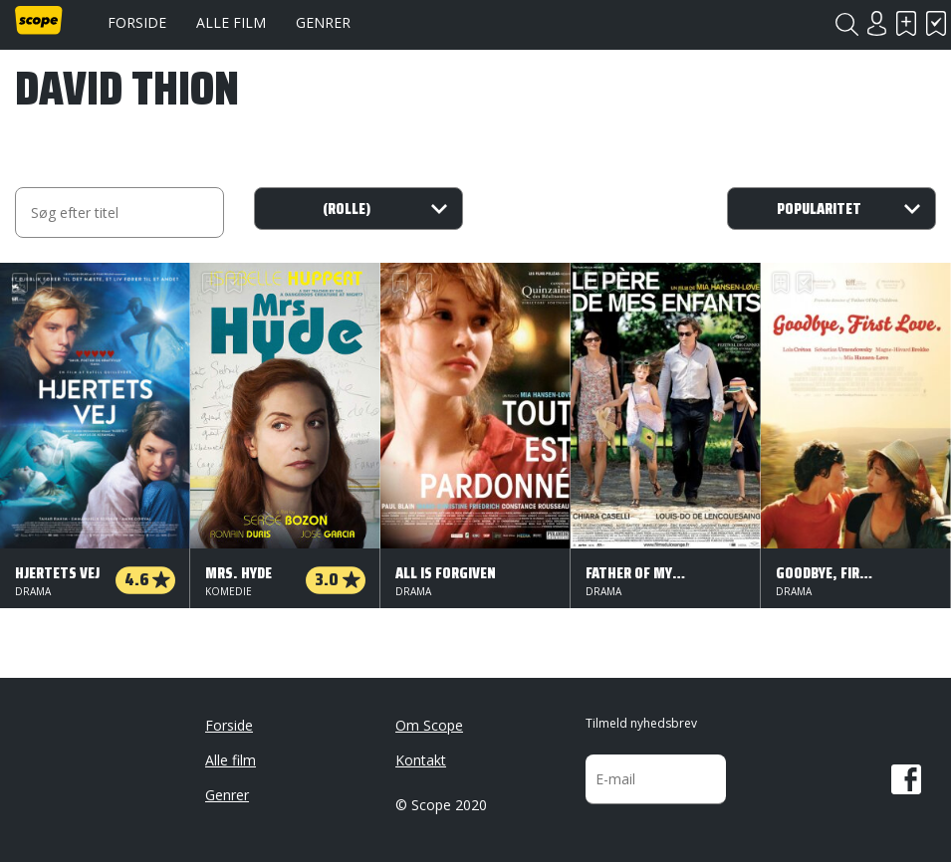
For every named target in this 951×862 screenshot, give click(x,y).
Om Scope (429, 725)
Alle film (231, 22)
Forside (137, 22)
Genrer (323, 22)
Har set (936, 23)
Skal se (906, 23)
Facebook (906, 779)
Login (876, 23)
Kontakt (420, 760)
